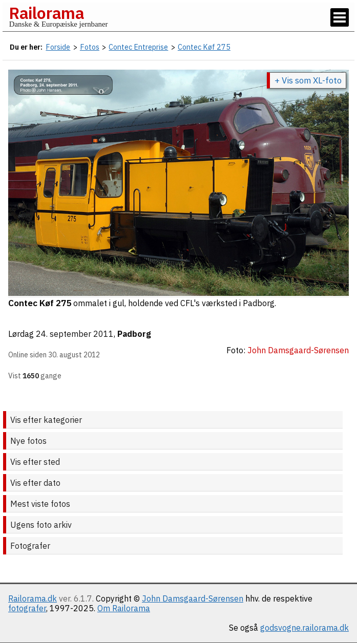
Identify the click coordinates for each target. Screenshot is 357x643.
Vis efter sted (35, 462)
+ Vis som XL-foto (308, 80)
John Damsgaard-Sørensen (192, 598)
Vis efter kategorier (46, 420)
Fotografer (30, 546)
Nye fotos (28, 441)
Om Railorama (123, 608)
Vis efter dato (35, 483)
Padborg (134, 334)
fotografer (27, 608)
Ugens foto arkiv (41, 525)
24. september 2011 (75, 334)
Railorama (46, 13)
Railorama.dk (32, 598)
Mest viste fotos (40, 504)
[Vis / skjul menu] (339, 17)
